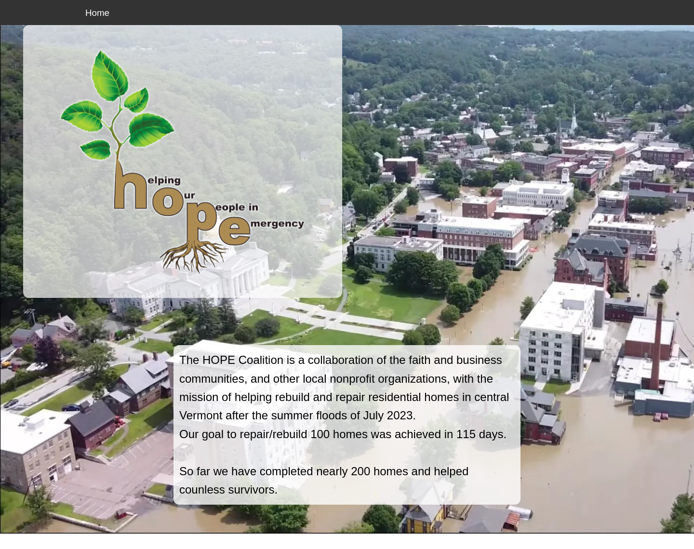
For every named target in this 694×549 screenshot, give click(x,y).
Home (97, 13)
